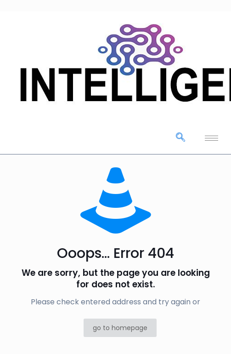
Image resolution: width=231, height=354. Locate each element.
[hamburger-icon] (211, 138)
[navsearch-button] (180, 138)
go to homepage (120, 327)
